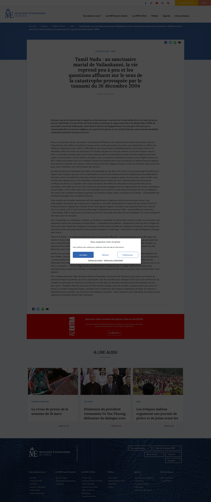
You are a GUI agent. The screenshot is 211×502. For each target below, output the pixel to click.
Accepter (83, 255)
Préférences (127, 255)
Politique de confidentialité (113, 260)
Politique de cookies (95, 260)
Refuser (105, 255)
